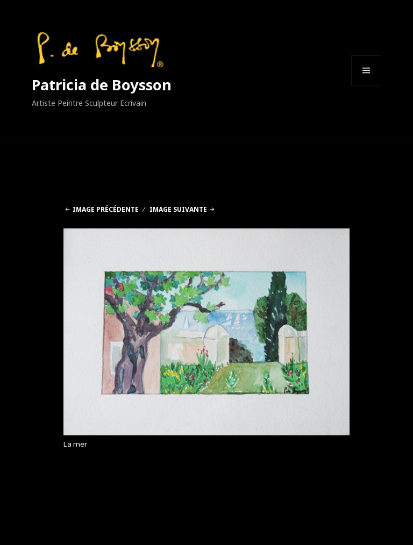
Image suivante (178, 209)
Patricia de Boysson (102, 85)
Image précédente (106, 209)
